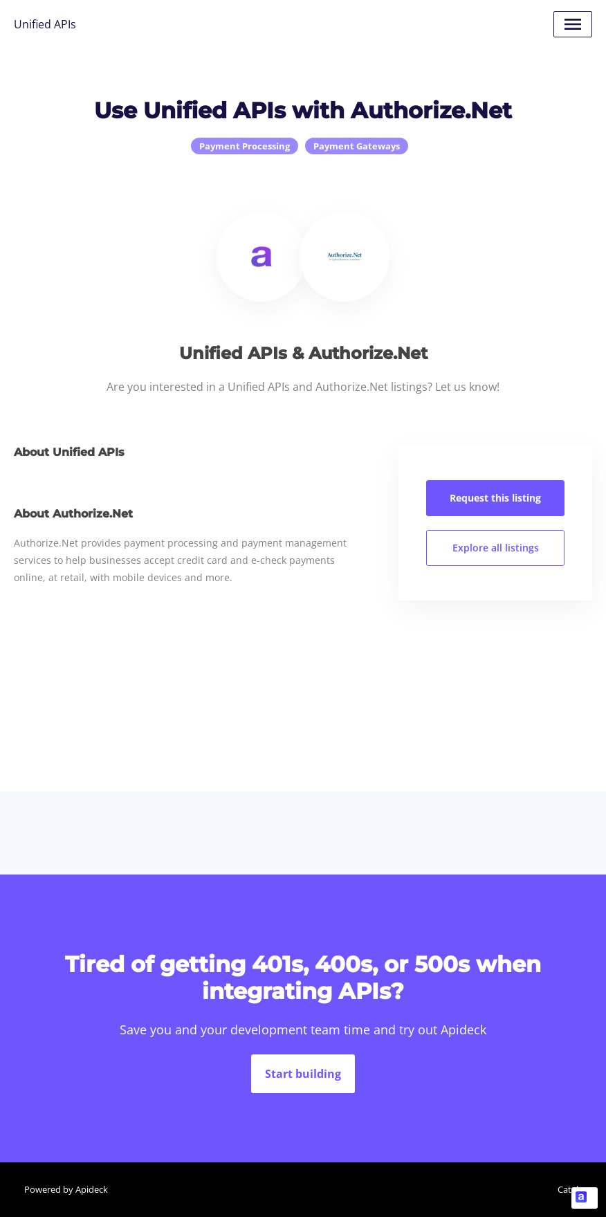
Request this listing (495, 497)
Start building (303, 1073)
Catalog (573, 1189)
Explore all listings (495, 547)
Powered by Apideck (66, 1189)
